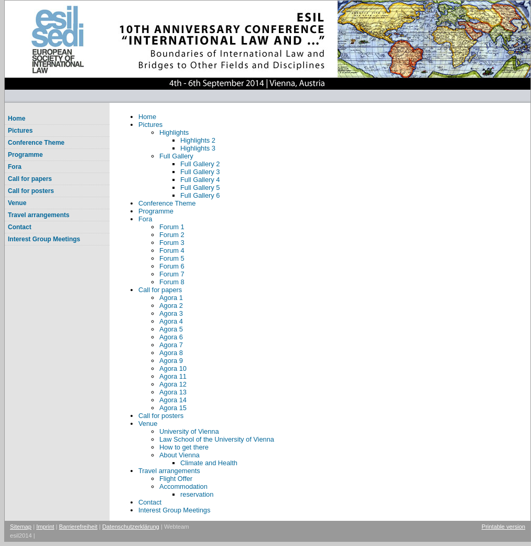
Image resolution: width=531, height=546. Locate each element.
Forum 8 (172, 282)
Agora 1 (171, 298)
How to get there (184, 447)
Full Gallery (176, 156)
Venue (17, 203)
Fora (14, 166)
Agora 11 (173, 376)
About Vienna (179, 455)
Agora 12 (173, 384)
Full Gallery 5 (200, 187)
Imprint (45, 526)
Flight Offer (175, 479)
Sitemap (20, 526)
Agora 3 (171, 313)
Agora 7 (171, 345)
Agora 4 (171, 321)
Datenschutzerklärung (130, 526)
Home (16, 118)
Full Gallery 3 (200, 172)
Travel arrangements (38, 215)
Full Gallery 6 (200, 195)
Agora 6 (171, 337)
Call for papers (30, 179)
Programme (25, 154)
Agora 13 (173, 392)
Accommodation (183, 486)
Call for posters (31, 191)
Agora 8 (171, 353)
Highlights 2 (197, 140)
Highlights (174, 132)
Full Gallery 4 (200, 180)
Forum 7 (172, 274)
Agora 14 (173, 400)
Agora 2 (171, 305)
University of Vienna (189, 431)
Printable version (503, 526)
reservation (196, 494)
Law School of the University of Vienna (216, 439)
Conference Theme (36, 142)
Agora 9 (171, 361)
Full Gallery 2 (200, 164)
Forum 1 (172, 227)
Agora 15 (173, 408)
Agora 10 (173, 368)
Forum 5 (172, 258)
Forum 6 (172, 266)
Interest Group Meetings (44, 239)
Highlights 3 (197, 148)
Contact (19, 227)
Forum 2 (172, 235)
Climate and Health (208, 463)
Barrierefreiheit (78, 526)
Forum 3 (172, 243)
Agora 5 (171, 329)
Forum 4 (172, 250)
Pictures (20, 130)
